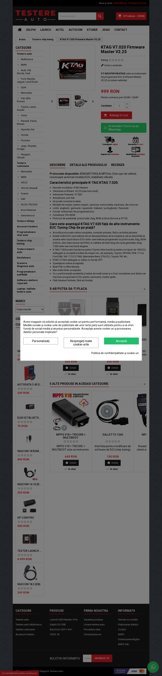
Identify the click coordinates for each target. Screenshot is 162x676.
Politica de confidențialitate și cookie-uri (115, 353)
